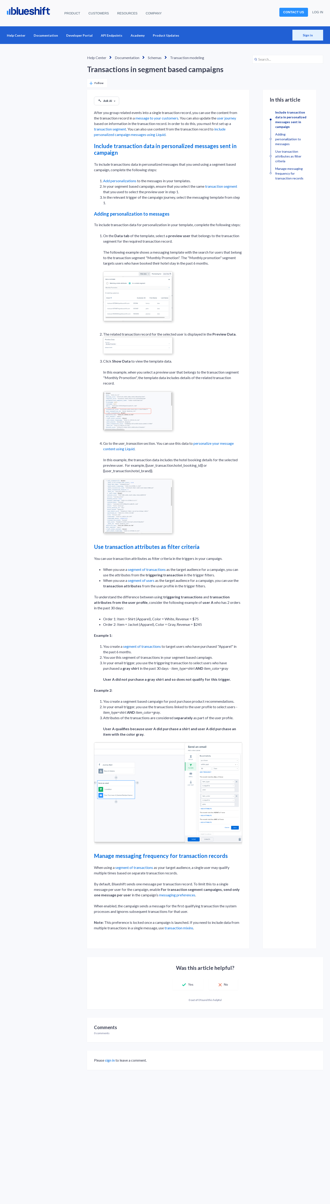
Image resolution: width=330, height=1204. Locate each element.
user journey (226, 118)
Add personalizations (119, 181)
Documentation (46, 35)
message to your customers (156, 118)
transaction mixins (179, 928)
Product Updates (166, 35)
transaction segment (110, 129)
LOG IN (317, 12)
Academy (138, 35)
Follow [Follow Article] (98, 83)
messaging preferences (177, 895)
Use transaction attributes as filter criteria (146, 546)
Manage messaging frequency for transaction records (161, 855)
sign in (110, 1060)
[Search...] (287, 59)
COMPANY (154, 13)
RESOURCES (127, 13)
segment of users (141, 580)
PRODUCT (72, 13)
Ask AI (106, 101)
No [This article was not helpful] (226, 984)
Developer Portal (79, 35)
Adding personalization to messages (131, 214)
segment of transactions (147, 569)
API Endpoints (111, 35)
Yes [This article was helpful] (190, 984)
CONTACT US (293, 12)
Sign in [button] (308, 35)
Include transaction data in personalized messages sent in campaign (165, 149)
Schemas (155, 57)
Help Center (16, 35)
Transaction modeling (187, 57)
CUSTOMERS (98, 13)
